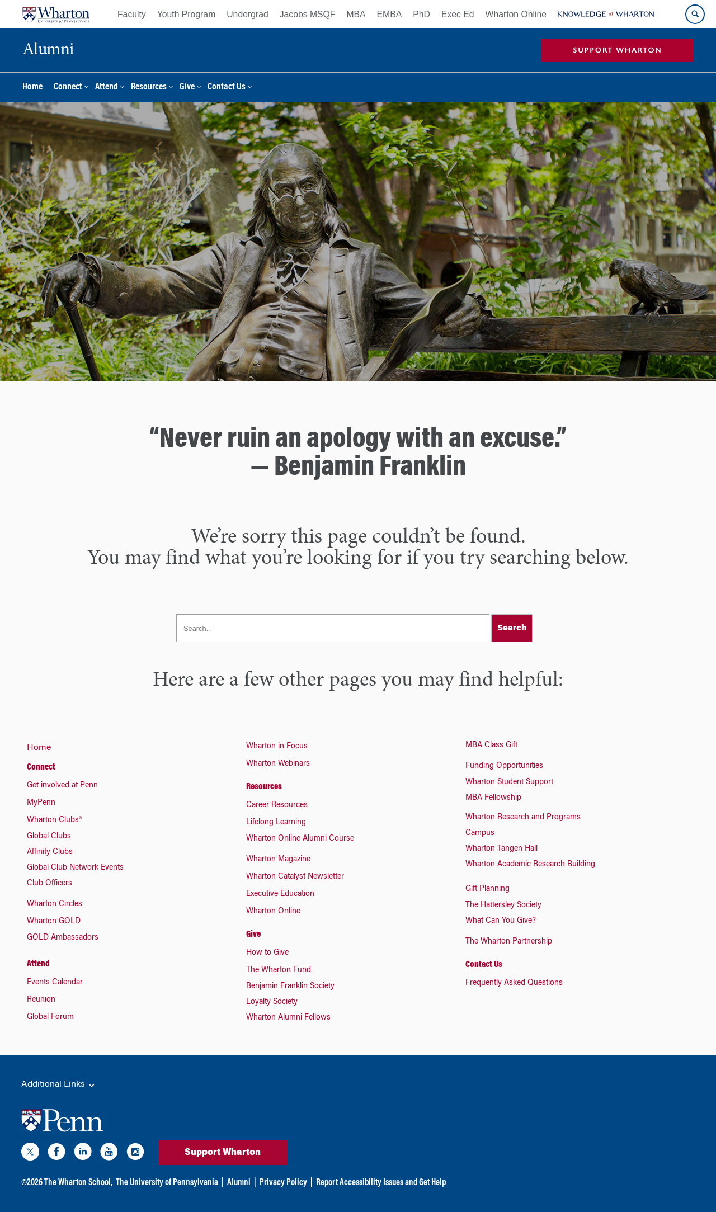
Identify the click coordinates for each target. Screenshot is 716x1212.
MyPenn (41, 803)
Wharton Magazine (278, 860)
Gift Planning (487, 889)
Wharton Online (516, 14)
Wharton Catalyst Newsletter (295, 877)
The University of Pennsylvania (167, 1182)
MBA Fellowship (493, 798)
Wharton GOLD (54, 922)
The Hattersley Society (503, 905)
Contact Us (227, 87)
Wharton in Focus (277, 747)
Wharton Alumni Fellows (288, 1018)
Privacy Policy (283, 1182)
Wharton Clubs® (54, 820)
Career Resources (277, 805)
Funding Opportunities (504, 766)
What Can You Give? (500, 921)
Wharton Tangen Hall (501, 849)
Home (32, 87)
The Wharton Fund (278, 970)
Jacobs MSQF (308, 14)
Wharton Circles (54, 904)
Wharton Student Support (509, 782)
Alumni (239, 1182)
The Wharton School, (78, 1182)
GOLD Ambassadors (62, 938)
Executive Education (280, 894)
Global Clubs (49, 837)
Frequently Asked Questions (514, 983)
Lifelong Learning (276, 823)
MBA (355, 14)
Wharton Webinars (278, 764)
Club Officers (49, 884)
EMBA (389, 14)
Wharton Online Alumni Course (300, 839)
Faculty (131, 14)
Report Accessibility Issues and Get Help (381, 1182)
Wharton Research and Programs (523, 818)
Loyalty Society (272, 1002)
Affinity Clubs (50, 852)
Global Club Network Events (75, 868)
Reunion (41, 1000)
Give (187, 87)
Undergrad (247, 14)
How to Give (267, 953)
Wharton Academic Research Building (530, 865)
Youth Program (186, 14)
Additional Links (58, 1085)
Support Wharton (223, 1152)
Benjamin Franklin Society (290, 987)
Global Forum (50, 1017)
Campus (479, 833)
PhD (421, 14)
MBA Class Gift (491, 745)
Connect (68, 87)
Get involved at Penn (62, 786)
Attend (106, 87)
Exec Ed (457, 14)
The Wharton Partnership (508, 942)
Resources (149, 87)
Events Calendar (55, 983)
